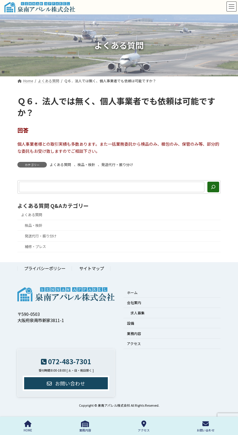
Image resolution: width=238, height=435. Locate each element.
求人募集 (137, 312)
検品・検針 (86, 164)
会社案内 (134, 302)
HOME (28, 426)
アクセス (134, 343)
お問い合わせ (205, 426)
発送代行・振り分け (117, 164)
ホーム (132, 292)
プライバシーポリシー (44, 268)
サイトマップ (91, 268)
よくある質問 (60, 164)
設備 (130, 323)
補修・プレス (35, 246)
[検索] (213, 187)
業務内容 (134, 333)
